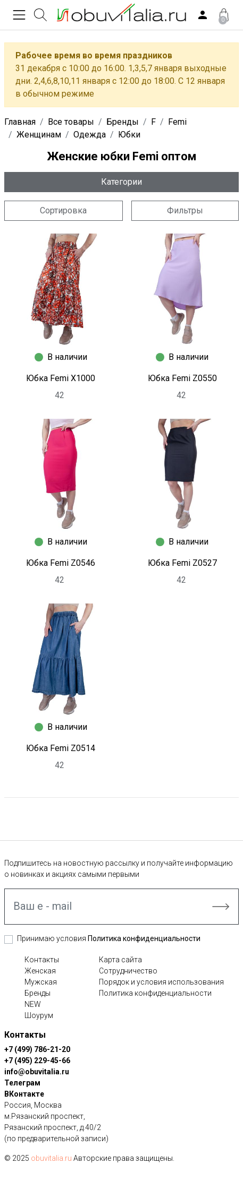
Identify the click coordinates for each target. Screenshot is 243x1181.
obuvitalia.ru (51, 1158)
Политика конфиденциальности (144, 938)
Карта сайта (120, 959)
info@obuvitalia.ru (36, 1071)
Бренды (37, 993)
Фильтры (185, 210)
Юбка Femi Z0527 (182, 563)
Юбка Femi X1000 (60, 378)
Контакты (41, 959)
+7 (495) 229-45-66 (37, 1060)
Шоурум (38, 1015)
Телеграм (22, 1083)
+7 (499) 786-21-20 (37, 1049)
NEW (32, 1004)
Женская (40, 971)
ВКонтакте (24, 1094)
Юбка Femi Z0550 (182, 378)
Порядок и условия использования (161, 982)
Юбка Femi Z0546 (60, 563)
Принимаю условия (108, 938)
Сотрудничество (128, 971)
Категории (121, 182)
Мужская (40, 982)
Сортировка (63, 210)
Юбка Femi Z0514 (60, 748)
